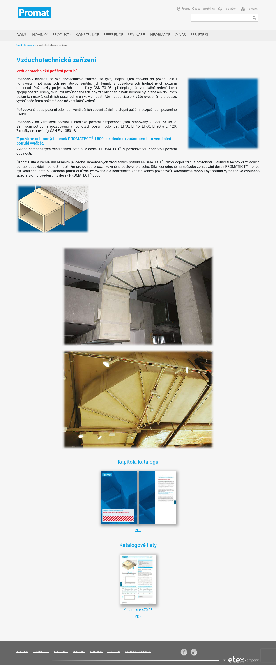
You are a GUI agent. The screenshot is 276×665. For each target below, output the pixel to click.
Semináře (136, 35)
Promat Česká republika (198, 8)
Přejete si (199, 35)
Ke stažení (230, 8)
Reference (113, 35)
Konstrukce (87, 35)
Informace (159, 35)
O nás (180, 35)
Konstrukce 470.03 (137, 610)
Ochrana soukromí (138, 652)
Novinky (40, 35)
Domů (22, 35)
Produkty (62, 35)
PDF (138, 530)
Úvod (19, 45)
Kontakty (252, 8)
